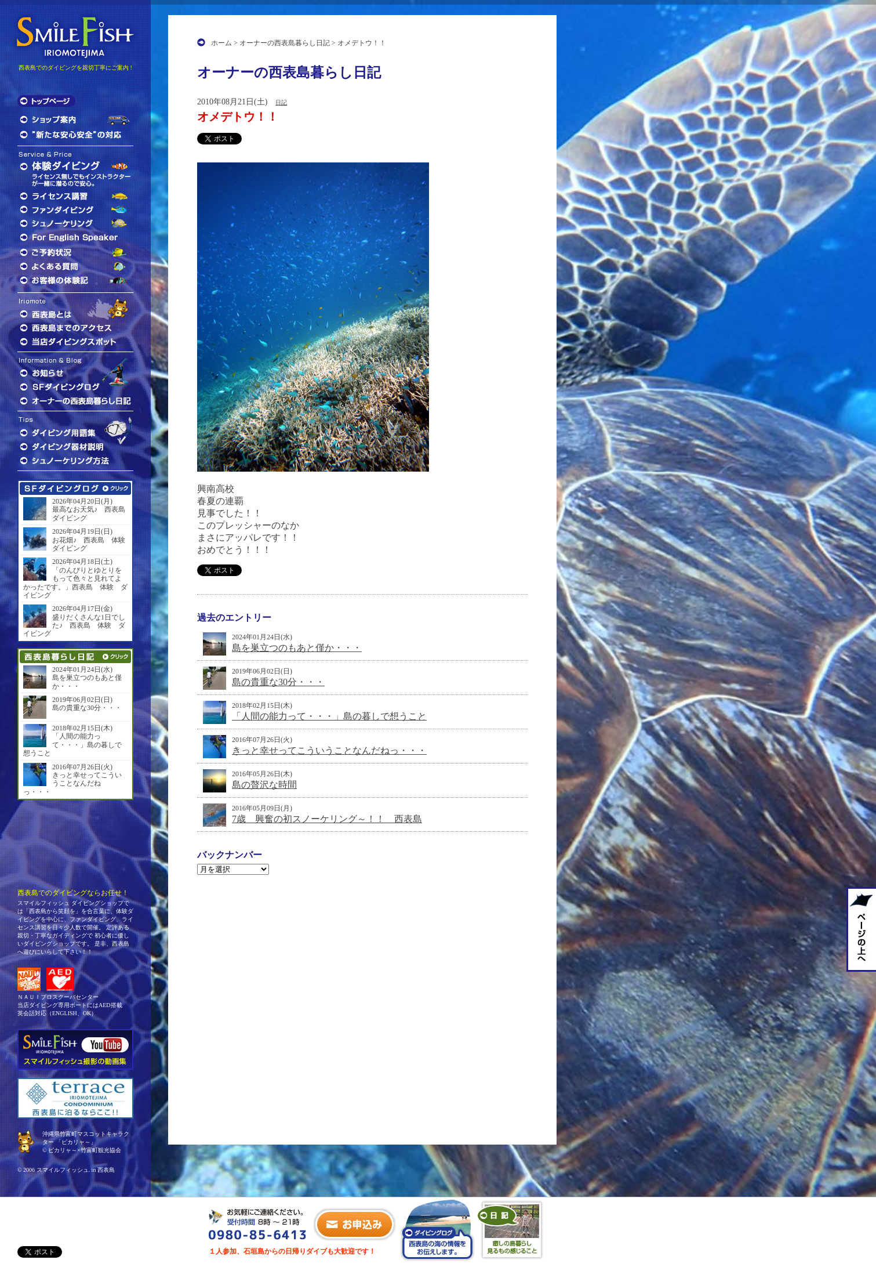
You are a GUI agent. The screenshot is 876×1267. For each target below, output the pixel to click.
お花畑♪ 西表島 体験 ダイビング (90, 544)
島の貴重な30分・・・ (278, 682)
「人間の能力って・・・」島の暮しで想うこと (329, 716)
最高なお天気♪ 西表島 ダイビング (90, 513)
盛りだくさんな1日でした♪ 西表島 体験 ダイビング (74, 625)
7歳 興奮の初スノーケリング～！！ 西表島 (327, 819)
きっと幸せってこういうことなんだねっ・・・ (329, 750)
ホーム (221, 43)
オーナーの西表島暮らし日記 (284, 43)
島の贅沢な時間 (264, 785)
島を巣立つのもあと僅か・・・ (297, 648)
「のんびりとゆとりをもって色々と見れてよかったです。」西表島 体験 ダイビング (75, 582)
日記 (281, 102)
